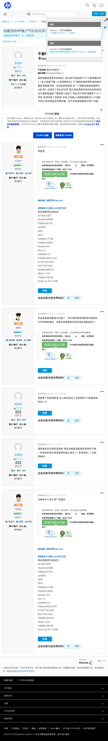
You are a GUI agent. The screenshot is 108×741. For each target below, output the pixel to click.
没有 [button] (77, 297)
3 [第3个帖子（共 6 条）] (11, 344)
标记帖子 (18, 87)
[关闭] (101, 110)
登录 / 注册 (99, 14)
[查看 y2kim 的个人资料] (18, 160)
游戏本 (33, 21)
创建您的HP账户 (12, 35)
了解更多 (29, 35)
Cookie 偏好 (55, 728)
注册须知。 (31, 671)
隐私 (34, 728)
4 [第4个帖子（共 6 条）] (11, 424)
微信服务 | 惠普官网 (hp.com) (50, 200)
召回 (6, 728)
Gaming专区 (20, 21)
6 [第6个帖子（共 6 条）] (11, 526)
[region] (54, 124)
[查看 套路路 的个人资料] (18, 63)
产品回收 (15, 728)
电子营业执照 (89, 728)
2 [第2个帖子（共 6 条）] (11, 177)
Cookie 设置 (42, 135)
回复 (44, 290)
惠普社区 (6, 21)
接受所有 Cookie (64, 135)
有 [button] (68, 297)
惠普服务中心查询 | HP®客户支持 (52, 208)
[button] (102, 144)
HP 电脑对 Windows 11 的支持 (62, 33)
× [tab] (100, 20)
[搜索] (50, 14)
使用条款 (20, 671)
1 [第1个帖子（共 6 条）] (11, 80)
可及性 (25, 728)
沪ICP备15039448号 (71, 728)
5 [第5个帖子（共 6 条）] (11, 475)
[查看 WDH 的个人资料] (18, 327)
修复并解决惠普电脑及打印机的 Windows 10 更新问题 (73, 51)
